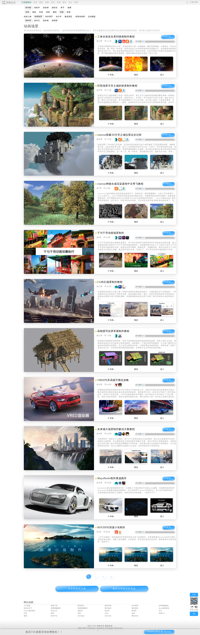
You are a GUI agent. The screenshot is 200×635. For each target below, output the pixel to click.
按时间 (28, 20)
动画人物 (27, 17)
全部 (27, 12)
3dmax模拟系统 (29, 611)
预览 (136, 75)
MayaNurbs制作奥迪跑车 (112, 478)
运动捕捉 (92, 17)
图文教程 (108, 608)
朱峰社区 (11, 2)
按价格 (46, 20)
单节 (62, 8)
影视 (69, 12)
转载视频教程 (83, 608)
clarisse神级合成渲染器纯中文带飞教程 (120, 183)
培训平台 (54, 616)
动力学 (59, 17)
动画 (62, 12)
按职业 (55, 8)
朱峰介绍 (54, 605)
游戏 (48, 12)
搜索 (25, 616)
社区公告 (108, 616)
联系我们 (81, 605)
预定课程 (135, 608)
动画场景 (38, 17)
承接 (133, 613)
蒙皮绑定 (68, 17)
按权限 (55, 20)
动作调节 (49, 17)
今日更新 (27, 605)
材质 (59, 2)
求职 (79, 613)
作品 (35, 2)
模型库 (80, 611)
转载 (47, 2)
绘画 (41, 12)
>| (111, 577)
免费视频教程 (56, 608)
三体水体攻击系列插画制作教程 (116, 36)
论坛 (70, 2)
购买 (76, 2)
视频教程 (26, 2)
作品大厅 (54, 611)
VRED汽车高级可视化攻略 (113, 380)
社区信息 (81, 616)
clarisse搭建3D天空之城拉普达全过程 (119, 134)
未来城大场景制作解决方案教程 (116, 429)
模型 (41, 2)
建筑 (55, 12)
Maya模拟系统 (164, 608)
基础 (34, 12)
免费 (69, 8)
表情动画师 (80, 17)
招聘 (52, 613)
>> (103, 577)
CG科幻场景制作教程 (110, 282)
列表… (112, 75)
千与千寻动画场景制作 (110, 232)
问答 (25, 613)
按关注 (37, 20)
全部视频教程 (164, 605)
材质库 (134, 611)
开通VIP (162, 613)
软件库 (107, 611)
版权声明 (108, 605)
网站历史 (135, 616)
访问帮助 (135, 605)
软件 (53, 2)
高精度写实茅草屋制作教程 (113, 331)
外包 (106, 613)
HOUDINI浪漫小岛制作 (111, 527)
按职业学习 (28, 608)
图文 (65, 2)
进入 (162, 75)
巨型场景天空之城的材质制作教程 (117, 85)
